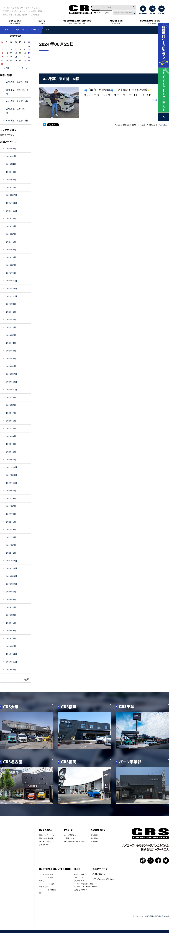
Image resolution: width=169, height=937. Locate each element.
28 (24, 60)
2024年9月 (11, 304)
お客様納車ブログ (80, 881)
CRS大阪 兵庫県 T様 (17, 82)
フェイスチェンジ (46, 874)
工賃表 (50, 877)
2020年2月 (11, 646)
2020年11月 (11, 576)
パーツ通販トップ (71, 835)
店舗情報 (94, 835)
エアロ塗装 (52, 890)
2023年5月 (11, 428)
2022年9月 (11, 490)
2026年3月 (11, 172)
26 (16, 60)
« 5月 (6, 68)
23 (2, 60)
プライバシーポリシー (103, 879)
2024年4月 (11, 343)
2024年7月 (11, 319)
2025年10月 (11, 211)
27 (20, 60)
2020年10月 (11, 584)
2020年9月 (11, 592)
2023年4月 (11, 436)
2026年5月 (11, 156)
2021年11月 (11, 561)
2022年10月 (11, 483)
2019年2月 (11, 669)
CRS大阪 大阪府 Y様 (17, 120)
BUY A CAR (45, 830)
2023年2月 (11, 452)
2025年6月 (11, 242)
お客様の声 (43, 844)
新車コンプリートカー (47, 835)
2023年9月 (11, 397)
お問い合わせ (98, 874)
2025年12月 (11, 195)
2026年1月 (11, 187)
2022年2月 (11, 545)
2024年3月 (11, 351)
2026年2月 (11, 179)
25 (11, 60)
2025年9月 (11, 218)
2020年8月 (11, 599)
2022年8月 (11, 498)
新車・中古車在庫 (46, 838)
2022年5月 (11, 522)
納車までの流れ (45, 841)
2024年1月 (11, 366)
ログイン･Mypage (103, 13)
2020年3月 (11, 638)
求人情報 (94, 841)
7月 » (24, 68)
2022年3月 (11, 537)
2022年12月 (11, 467)
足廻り (41, 881)
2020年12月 (11, 568)
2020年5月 (11, 623)
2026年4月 (11, 164)
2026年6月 (11, 148)
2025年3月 (11, 257)
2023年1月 (11, 459)
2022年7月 (11, 506)
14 (24, 53)
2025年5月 (11, 250)
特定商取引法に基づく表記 (74, 841)
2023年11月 (11, 382)
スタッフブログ (80, 874)
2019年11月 (11, 654)
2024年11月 (11, 288)
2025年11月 (11, 203)
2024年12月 (11, 281)
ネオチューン (44, 887)
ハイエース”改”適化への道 (84, 884)
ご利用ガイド (69, 838)
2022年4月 (11, 529)
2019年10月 (11, 662)
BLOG (77, 869)
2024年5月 (11, 335)
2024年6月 (35, 30)
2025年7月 (11, 234)
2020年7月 (11, 607)
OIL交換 (51, 884)
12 (16, 53)
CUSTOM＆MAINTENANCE (55, 869)
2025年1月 (11, 273)
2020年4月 (11, 630)
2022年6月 (11, 514)
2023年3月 (11, 444)
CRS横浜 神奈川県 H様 (17, 111)
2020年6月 (11, 615)
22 (29, 57)
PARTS (68, 830)
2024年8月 (11, 312)
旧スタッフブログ (80, 890)
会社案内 (94, 838)
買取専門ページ (100, 869)
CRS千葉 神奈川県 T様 (17, 92)
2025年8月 (11, 226)
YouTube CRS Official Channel (85, 887)
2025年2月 (11, 265)
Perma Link (163, 125)
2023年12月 (11, 374)
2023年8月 (11, 405)
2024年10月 (11, 296)
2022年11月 (11, 475)
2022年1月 (11, 553)
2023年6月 (11, 421)
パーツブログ (79, 877)
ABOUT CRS (98, 830)
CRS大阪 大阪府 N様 (17, 101)
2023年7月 (11, 413)
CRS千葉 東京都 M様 (60, 79)
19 (16, 57)
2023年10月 (11, 389)
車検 (41, 893)
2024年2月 (11, 358)
